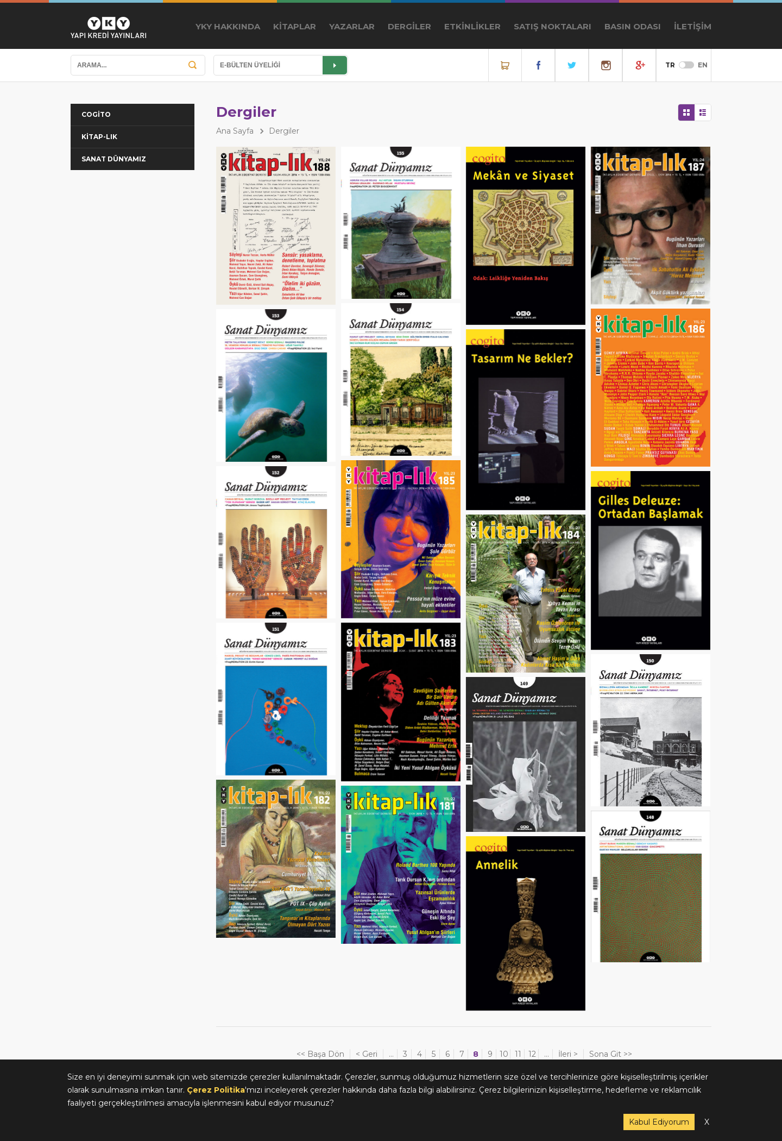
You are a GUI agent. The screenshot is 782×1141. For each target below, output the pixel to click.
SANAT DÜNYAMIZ (113, 159)
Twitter (572, 65)
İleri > (568, 1054)
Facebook (538, 65)
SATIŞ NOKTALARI (552, 26)
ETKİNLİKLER (472, 26)
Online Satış (505, 65)
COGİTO (96, 114)
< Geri (366, 1054)
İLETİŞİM (692, 26)
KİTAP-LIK (99, 137)
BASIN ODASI (632, 26)
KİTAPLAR (294, 26)
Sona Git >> (610, 1054)
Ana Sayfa (235, 131)
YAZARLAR (352, 26)
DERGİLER (409, 26)
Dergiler (284, 131)
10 (504, 1054)
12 (532, 1054)
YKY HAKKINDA (227, 26)
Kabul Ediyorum (659, 1122)
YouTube (639, 65)
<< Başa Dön (320, 1054)
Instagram (605, 65)
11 (518, 1054)
